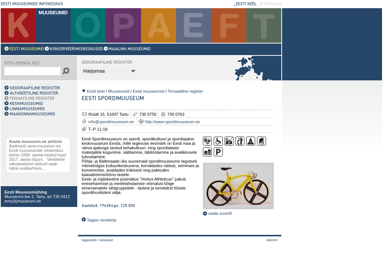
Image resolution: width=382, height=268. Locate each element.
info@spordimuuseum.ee (111, 121)
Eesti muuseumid (148, 91)
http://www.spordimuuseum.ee (172, 121)
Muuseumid (118, 91)
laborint (272, 240)
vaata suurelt (217, 213)
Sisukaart (106, 240)
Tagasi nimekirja (99, 220)
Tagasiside (89, 240)
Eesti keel (96, 91)
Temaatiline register (185, 91)
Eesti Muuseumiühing (25, 192)
